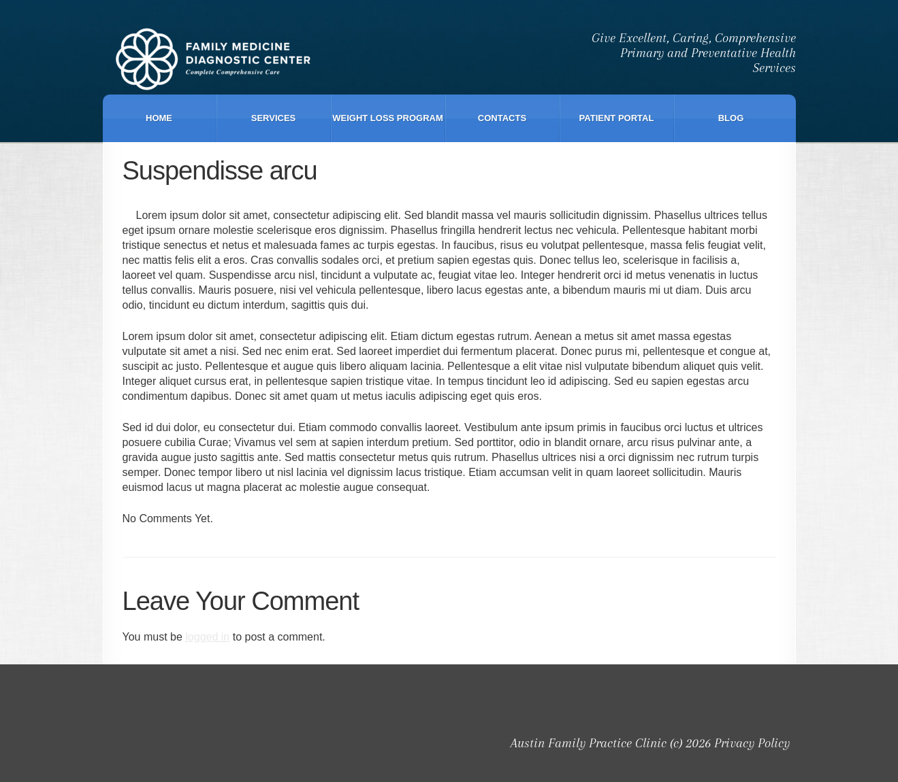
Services (273, 118)
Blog (731, 118)
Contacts (502, 118)
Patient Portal (616, 118)
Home (159, 118)
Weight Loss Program (387, 118)
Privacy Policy (752, 743)
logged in (207, 637)
